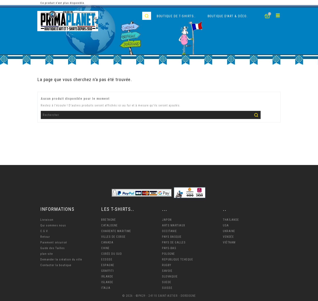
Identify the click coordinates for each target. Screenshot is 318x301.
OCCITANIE (169, 231)
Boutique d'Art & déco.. (227, 16)
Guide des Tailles (52, 248)
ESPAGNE (107, 265)
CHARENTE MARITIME (116, 231)
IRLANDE (107, 276)
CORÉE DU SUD (111, 253)
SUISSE (167, 287)
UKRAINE (229, 231)
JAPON (167, 219)
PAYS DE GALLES (174, 242)
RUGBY (166, 265)
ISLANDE (107, 282)
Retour (45, 236)
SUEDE (166, 282)
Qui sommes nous (53, 225)
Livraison (47, 219)
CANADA (107, 242)
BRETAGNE (108, 219)
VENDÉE (228, 236)
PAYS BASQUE (172, 236)
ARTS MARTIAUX (173, 225)
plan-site (46, 253)
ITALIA (105, 287)
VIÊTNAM (229, 242)
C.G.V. (44, 231)
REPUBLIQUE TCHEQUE (177, 259)
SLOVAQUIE (170, 276)
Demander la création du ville (61, 259)
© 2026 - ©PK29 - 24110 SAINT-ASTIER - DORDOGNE (159, 295)
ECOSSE (106, 259)
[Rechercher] (151, 115)
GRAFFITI (107, 270)
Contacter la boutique (56, 265)
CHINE (105, 248)
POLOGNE (168, 253)
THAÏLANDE (231, 219)
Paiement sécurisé (53, 242)
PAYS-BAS (169, 248)
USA (226, 225)
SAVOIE (167, 270)
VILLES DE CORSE (113, 236)
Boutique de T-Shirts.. (176, 16)
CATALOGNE (109, 225)
